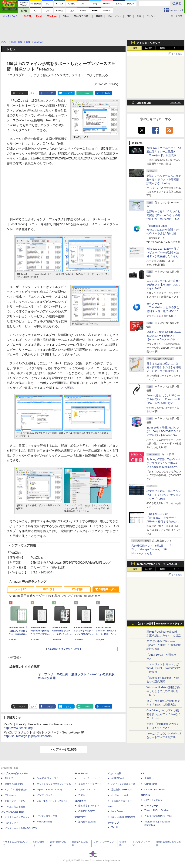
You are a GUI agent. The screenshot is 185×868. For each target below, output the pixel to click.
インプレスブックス (47, 816)
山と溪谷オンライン (88, 805)
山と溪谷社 (80, 801)
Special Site (143, 102)
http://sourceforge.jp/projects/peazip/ (28, 736)
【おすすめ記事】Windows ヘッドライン (159, 623)
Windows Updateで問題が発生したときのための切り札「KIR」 (163, 691)
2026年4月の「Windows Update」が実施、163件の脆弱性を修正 (163, 645)
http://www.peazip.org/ (18, 728)
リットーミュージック (89, 778)
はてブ (69, 93)
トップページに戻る (63, 749)
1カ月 (177, 48)
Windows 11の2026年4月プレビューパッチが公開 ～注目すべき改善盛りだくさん (162, 252)
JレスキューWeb (119, 795)
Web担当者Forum (14, 784)
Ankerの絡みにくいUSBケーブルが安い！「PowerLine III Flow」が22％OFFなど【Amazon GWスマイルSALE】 (163, 403)
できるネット (11, 822)
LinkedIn (106, 93)
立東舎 (81, 795)
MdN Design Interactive (123, 817)
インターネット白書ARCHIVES (21, 828)
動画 (139, 16)
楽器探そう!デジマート (90, 784)
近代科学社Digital (87, 821)
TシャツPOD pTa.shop (156, 810)
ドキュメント (114, 16)
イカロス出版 (114, 773)
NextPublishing (44, 821)
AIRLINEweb (117, 778)
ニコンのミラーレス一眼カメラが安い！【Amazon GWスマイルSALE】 (163, 284)
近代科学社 (80, 817)
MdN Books (117, 811)
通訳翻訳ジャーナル (121, 789)
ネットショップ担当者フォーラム (54, 784)
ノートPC (20, 589)
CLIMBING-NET (86, 811)
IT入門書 (77, 589)
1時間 (134, 48)
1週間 (163, 48)
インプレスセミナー (47, 795)
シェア (50, 93)
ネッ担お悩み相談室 (15, 806)
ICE (142, 773)
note (87, 93)
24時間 (148, 48)
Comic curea (150, 784)
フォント (151, 16)
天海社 (147, 778)
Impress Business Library (49, 789)
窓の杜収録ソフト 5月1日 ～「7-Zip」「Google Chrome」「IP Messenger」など (152, 549)
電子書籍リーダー (105, 589)
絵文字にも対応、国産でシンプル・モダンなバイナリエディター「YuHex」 (163, 495)
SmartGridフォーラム (48, 778)
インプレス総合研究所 (16, 789)
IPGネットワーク (149, 805)
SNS (129, 16)
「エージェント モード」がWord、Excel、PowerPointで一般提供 (163, 668)
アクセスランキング (148, 43)
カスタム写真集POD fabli (158, 816)
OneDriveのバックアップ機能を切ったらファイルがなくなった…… (163, 714)
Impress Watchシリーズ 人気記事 (156, 564)
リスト (33, 93)
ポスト (22, 93)
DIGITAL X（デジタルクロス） (52, 801)
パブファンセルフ (153, 800)
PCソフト (49, 589)
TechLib (115, 827)
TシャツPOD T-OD (88, 789)
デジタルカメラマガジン (17, 817)
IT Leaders (10, 795)
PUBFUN (145, 795)
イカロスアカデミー (121, 801)
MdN (110, 806)
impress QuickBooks (154, 789)
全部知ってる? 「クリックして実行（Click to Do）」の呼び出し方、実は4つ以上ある (163, 215)
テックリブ (113, 822)
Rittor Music (81, 773)
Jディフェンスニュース (123, 784)
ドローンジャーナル (15, 801)
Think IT (9, 778)
